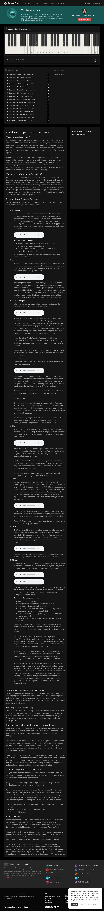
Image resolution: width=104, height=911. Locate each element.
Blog (46, 894)
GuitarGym (48, 903)
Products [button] (29, 3)
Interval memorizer (54, 878)
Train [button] (38, 3)
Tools (52, 3)
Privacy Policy (92, 904)
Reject (83, 904)
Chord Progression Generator (86, 866)
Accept (74, 905)
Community (61, 3)
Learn (45, 3)
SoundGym (49, 900)
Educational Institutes (52, 896)
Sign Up (96, 3)
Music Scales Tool (83, 874)
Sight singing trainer (83, 878)
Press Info (48, 898)
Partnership (68, 900)
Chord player (52, 866)
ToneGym (12, 3)
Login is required (60, 74)
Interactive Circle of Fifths (85, 870)
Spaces (66, 898)
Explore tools (8, 877)
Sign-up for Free (84, 19)
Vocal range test (53, 882)
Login (87, 3)
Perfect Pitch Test (83, 882)
